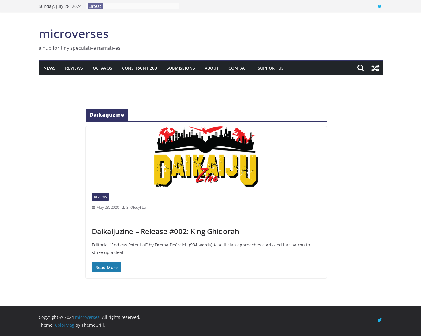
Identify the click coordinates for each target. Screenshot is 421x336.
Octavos (102, 68)
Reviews (74, 68)
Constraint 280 (139, 68)
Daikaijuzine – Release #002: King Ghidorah (165, 231)
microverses (74, 33)
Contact (238, 68)
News (49, 68)
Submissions (181, 68)
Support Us (271, 68)
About (212, 68)
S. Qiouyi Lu (136, 207)
